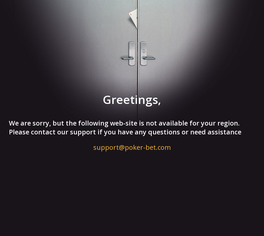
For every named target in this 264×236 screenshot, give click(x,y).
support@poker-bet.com (132, 147)
